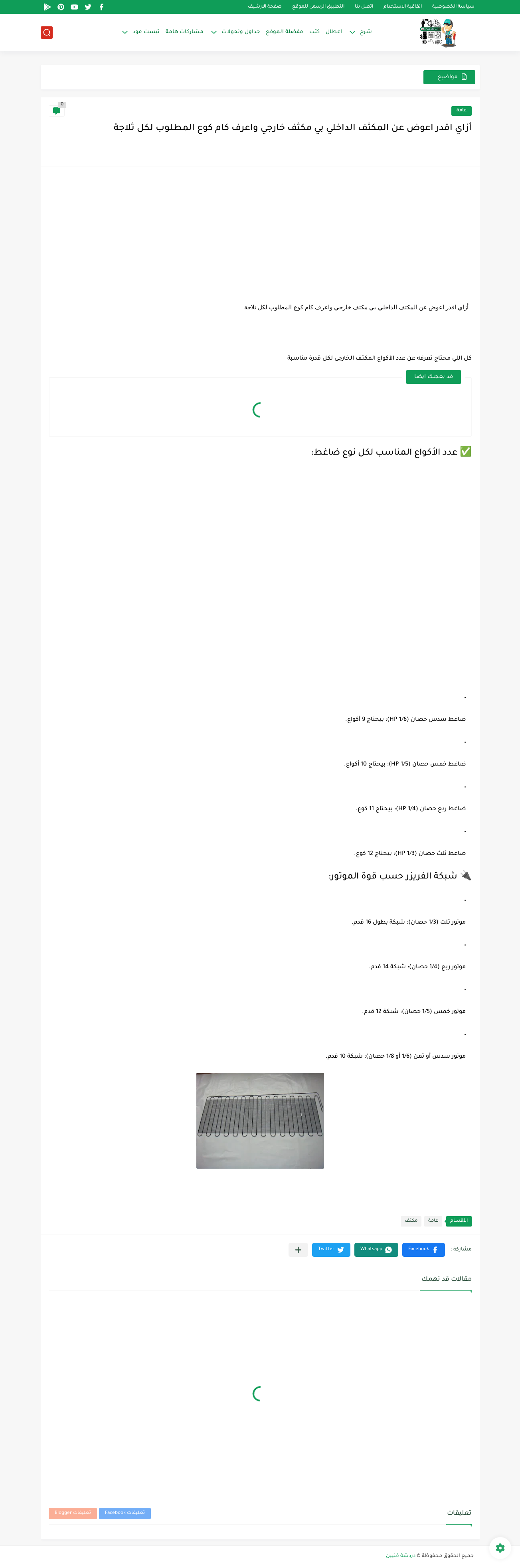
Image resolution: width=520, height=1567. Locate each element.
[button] (423, 1250)
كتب (314, 32)
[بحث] (47, 32)
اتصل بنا (364, 7)
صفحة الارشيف (265, 7)
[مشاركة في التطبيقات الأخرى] (298, 1250)
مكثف (411, 1221)
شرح (366, 32)
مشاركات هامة (185, 32)
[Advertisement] (260, 230)
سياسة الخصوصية (453, 7)
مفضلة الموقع (284, 32)
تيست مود (146, 32)
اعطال (334, 32)
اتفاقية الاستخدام (403, 7)
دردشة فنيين (400, 1556)
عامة (462, 110)
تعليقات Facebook (125, 1513)
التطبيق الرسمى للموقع (318, 7)
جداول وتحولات (240, 32)
